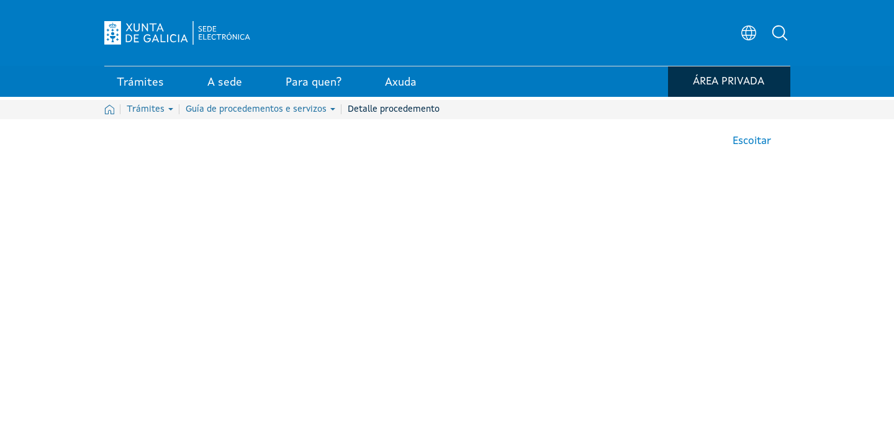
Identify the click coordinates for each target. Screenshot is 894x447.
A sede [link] (224, 86)
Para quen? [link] (313, 86)
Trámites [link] (140, 86)
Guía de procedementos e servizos (260, 109)
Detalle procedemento (394, 109)
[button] (781, 34)
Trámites (150, 109)
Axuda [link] (401, 86)
